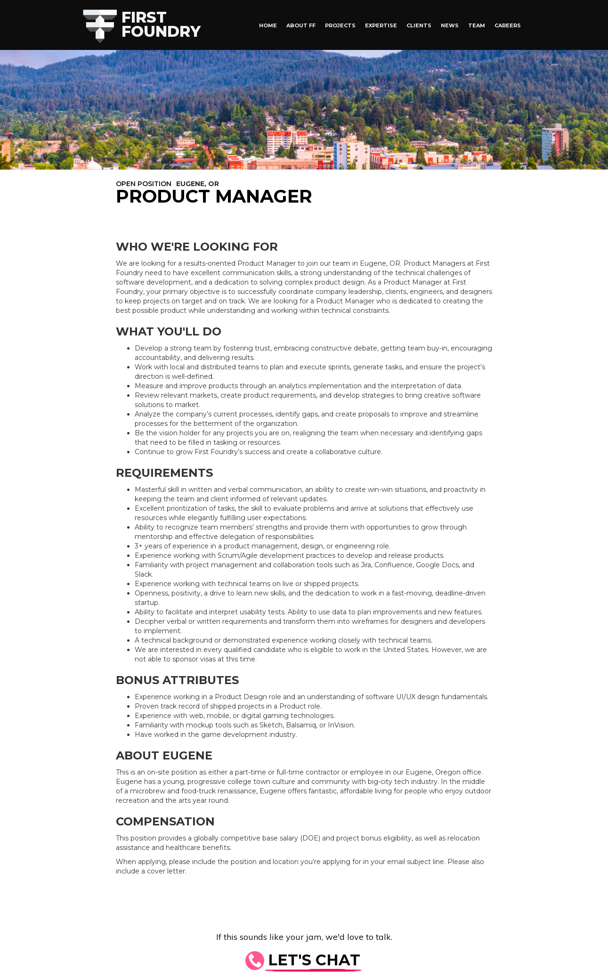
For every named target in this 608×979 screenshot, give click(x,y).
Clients (418, 25)
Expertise (381, 25)
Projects (340, 25)
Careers (508, 25)
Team (476, 25)
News (450, 25)
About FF (301, 25)
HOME (268, 25)
